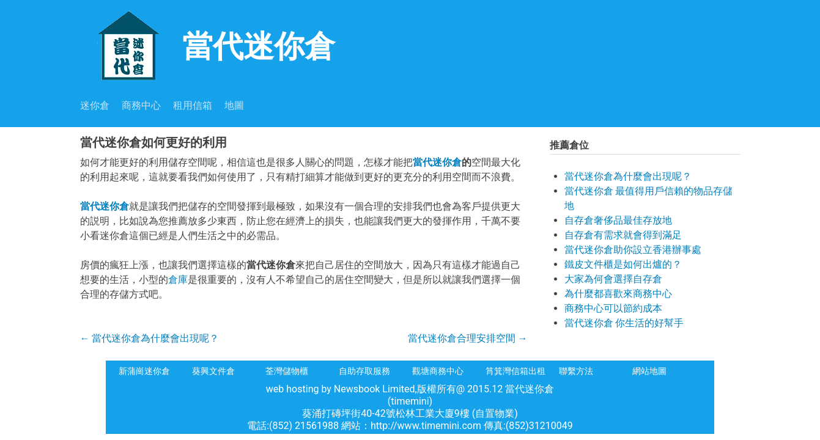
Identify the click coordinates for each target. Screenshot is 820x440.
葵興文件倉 (213, 371)
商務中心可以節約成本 (613, 308)
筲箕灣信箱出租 (515, 371)
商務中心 (141, 105)
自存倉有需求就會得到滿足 (623, 235)
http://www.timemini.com (427, 425)
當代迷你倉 (207, 45)
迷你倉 (94, 105)
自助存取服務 (364, 371)
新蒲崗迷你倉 (144, 371)
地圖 (234, 105)
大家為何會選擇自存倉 (613, 279)
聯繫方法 (576, 371)
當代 (422, 162)
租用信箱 (192, 105)
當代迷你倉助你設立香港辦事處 (632, 249)
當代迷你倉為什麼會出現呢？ (150, 338)
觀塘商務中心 (438, 371)
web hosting (292, 389)
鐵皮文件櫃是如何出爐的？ (623, 264)
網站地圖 (649, 371)
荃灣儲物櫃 (286, 371)
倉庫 (178, 279)
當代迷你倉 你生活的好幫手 (624, 323)
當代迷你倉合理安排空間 (468, 338)
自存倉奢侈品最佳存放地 (618, 220)
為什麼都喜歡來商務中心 (618, 293)
